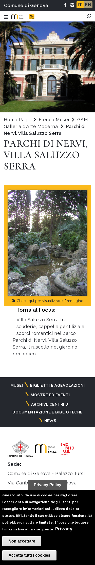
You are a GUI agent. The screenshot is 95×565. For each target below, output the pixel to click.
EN (88, 4)
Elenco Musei (54, 119)
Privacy (63, 528)
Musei (16, 385)
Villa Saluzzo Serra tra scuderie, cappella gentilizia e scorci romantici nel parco (50, 326)
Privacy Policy (47, 485)
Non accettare (21, 541)
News (50, 421)
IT (80, 4)
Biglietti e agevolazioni (57, 385)
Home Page (17, 119)
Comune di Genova (26, 5)
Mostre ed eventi (50, 395)
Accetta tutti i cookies (29, 555)
